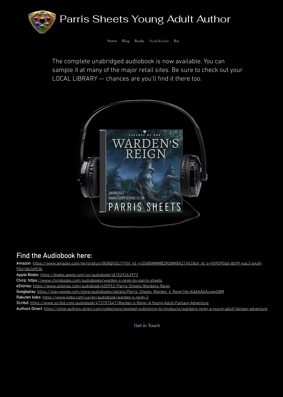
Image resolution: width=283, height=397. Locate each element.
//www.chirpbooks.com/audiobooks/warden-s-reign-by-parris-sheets (100, 280)
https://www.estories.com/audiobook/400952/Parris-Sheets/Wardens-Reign (101, 286)
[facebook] (259, 40)
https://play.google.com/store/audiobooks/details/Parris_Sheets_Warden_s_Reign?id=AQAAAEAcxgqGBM (130, 291)
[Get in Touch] (147, 325)
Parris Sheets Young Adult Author (145, 19)
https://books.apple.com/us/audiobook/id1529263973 (89, 275)
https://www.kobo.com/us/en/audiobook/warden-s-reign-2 (95, 297)
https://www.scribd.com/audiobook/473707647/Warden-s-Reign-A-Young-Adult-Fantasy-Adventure (119, 303)
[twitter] (252, 40)
